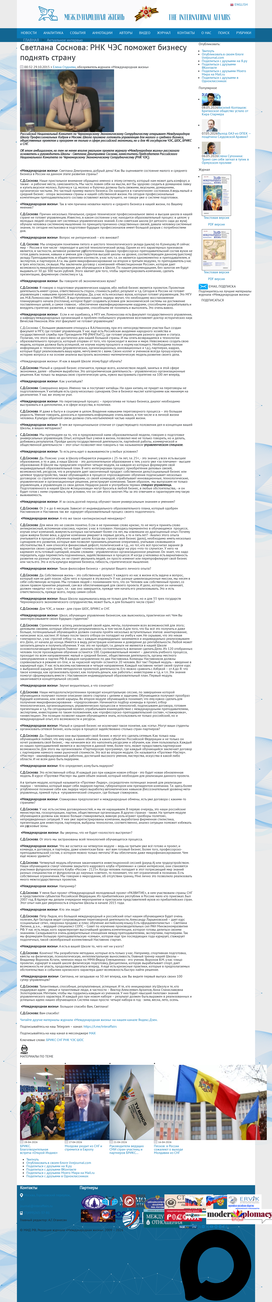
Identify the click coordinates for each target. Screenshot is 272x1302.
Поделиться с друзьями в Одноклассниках (220, 79)
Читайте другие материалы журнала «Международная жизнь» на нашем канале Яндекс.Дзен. (89, 1020)
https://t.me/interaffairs (100, 1026)
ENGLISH (239, 4)
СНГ (59, 1040)
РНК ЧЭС (69, 1040)
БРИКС (51, 1040)
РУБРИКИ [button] (243, 33)
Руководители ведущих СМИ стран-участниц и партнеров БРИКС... (126, 1149)
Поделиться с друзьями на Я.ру (224, 61)
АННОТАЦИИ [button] (102, 33)
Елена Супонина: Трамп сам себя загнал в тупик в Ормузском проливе (225, 159)
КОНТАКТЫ (186, 33)
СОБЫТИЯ (78, 33)
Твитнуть (208, 51)
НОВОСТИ (29, 33)
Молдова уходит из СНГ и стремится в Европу (83, 1147)
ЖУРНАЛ (164, 33)
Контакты (28, 1187)
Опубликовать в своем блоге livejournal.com (223, 56)
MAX (92, 1033)
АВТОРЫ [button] (125, 33)
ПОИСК (224, 33)
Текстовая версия (216, 217)
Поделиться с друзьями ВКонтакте (219, 66)
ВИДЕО (144, 33)
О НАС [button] (206, 33)
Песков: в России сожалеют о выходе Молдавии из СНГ (168, 1149)
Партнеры (89, 1187)
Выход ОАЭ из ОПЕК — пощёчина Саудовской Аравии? (226, 135)
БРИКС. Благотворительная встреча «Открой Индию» (39, 1149)
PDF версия (216, 224)
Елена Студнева (64, 67)
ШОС (80, 1040)
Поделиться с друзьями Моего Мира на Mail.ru (224, 72)
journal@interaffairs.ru (36, 1206)
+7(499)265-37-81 (36, 1212)
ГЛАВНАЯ (31, 40)
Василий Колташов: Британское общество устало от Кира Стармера (225, 110)
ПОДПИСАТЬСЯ (212, 300)
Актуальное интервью (65, 40)
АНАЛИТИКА (53, 33)
